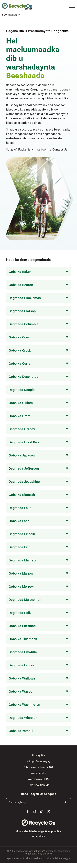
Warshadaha (38, 773)
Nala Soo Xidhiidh (38, 785)
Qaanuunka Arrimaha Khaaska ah (25, 858)
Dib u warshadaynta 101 (38, 767)
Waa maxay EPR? (38, 779)
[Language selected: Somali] (11, 14)
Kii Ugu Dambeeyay (38, 761)
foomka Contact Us (54, 149)
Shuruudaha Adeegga (58, 858)
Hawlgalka (38, 755)
